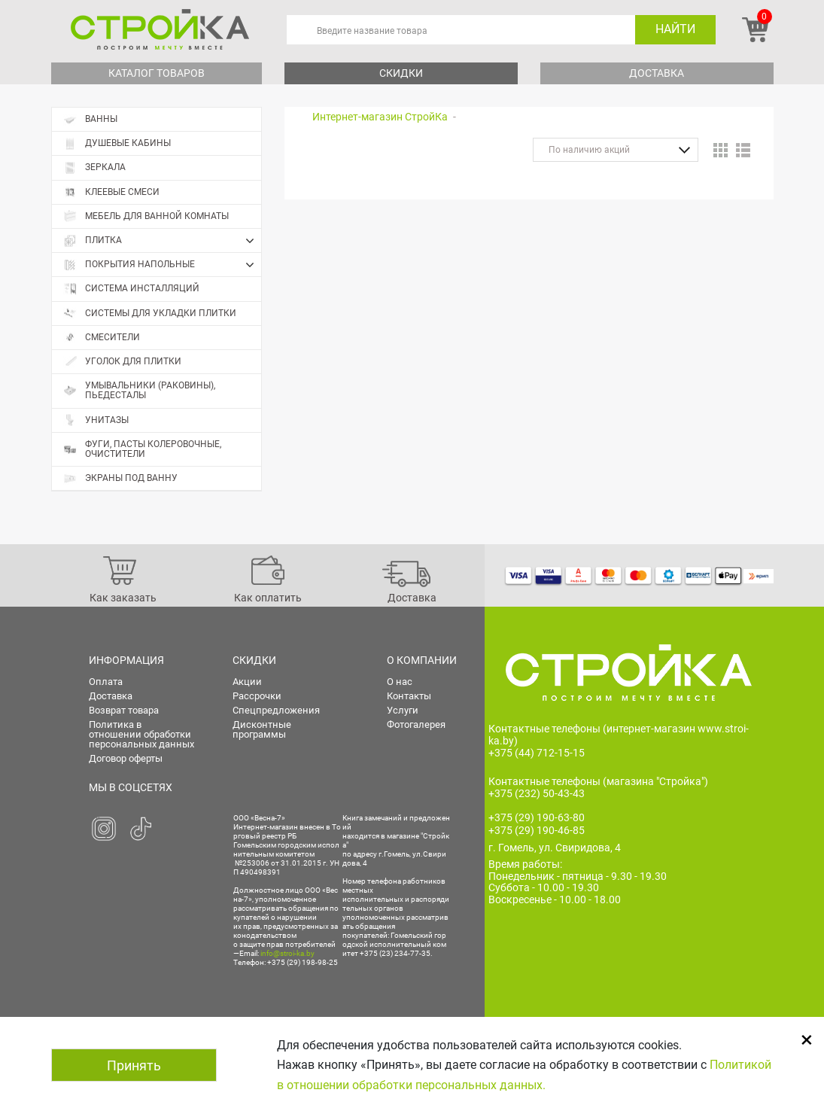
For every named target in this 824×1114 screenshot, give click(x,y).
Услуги (402, 710)
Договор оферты (126, 758)
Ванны (90, 119)
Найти (675, 29)
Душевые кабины (117, 143)
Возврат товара (124, 710)
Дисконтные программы (262, 729)
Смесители (101, 337)
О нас (399, 681)
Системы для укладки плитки (149, 313)
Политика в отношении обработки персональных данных (141, 734)
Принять (134, 1065)
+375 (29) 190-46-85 (536, 830)
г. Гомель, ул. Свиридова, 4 (554, 848)
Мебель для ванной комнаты (146, 216)
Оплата (106, 681)
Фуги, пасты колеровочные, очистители (142, 449)
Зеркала (94, 167)
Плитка (162, 241)
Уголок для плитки (122, 361)
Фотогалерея (416, 724)
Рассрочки (257, 696)
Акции (247, 681)
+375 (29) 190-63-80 (536, 817)
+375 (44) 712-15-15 (536, 753)
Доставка (656, 73)
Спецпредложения (276, 710)
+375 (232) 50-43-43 (536, 793)
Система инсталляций (131, 288)
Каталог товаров (156, 73)
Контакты (409, 696)
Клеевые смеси (111, 192)
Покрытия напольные (162, 265)
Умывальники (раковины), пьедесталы (139, 390)
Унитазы (96, 420)
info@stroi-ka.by (287, 953)
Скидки (401, 73)
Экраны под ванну (120, 478)
